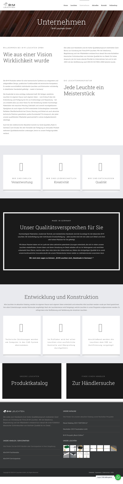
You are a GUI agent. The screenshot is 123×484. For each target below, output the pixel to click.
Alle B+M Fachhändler (11, 452)
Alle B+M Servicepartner (11, 458)
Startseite (91, 472)
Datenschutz (106, 472)
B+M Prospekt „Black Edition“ (73, 435)
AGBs (112, 472)
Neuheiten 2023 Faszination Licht (75, 429)
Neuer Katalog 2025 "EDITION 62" (75, 423)
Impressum (98, 472)
